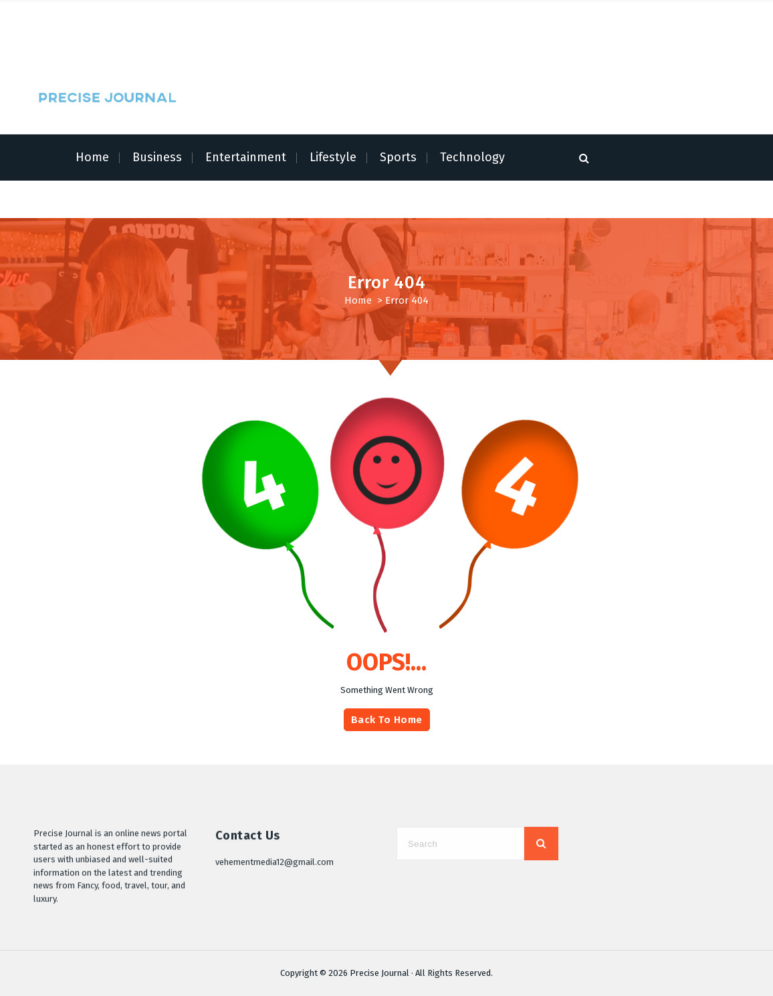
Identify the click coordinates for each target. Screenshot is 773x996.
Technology (472, 157)
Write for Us (204, 44)
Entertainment (245, 157)
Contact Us (258, 44)
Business (157, 157)
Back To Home (387, 726)
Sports (398, 157)
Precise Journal (379, 973)
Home (92, 157)
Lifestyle (333, 157)
